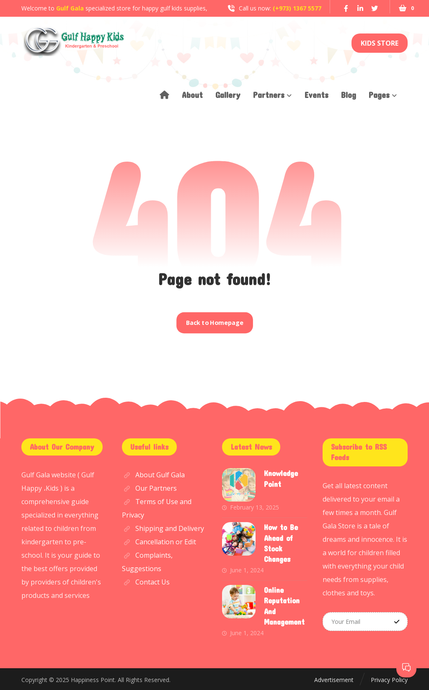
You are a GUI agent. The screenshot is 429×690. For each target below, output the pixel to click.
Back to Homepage (214, 323)
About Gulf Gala (153, 474)
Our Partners (149, 488)
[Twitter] (374, 8)
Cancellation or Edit (159, 541)
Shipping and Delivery (163, 528)
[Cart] (402, 7)
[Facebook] (346, 8)
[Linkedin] (360, 8)
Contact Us (146, 582)
